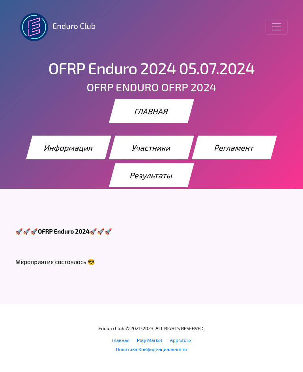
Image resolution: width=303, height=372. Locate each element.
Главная (120, 340)
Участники (151, 147)
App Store (180, 340)
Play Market (150, 340)
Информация (68, 147)
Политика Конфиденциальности (151, 349)
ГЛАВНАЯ (151, 111)
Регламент (234, 147)
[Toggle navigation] (277, 27)
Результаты (151, 175)
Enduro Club (55, 26)
